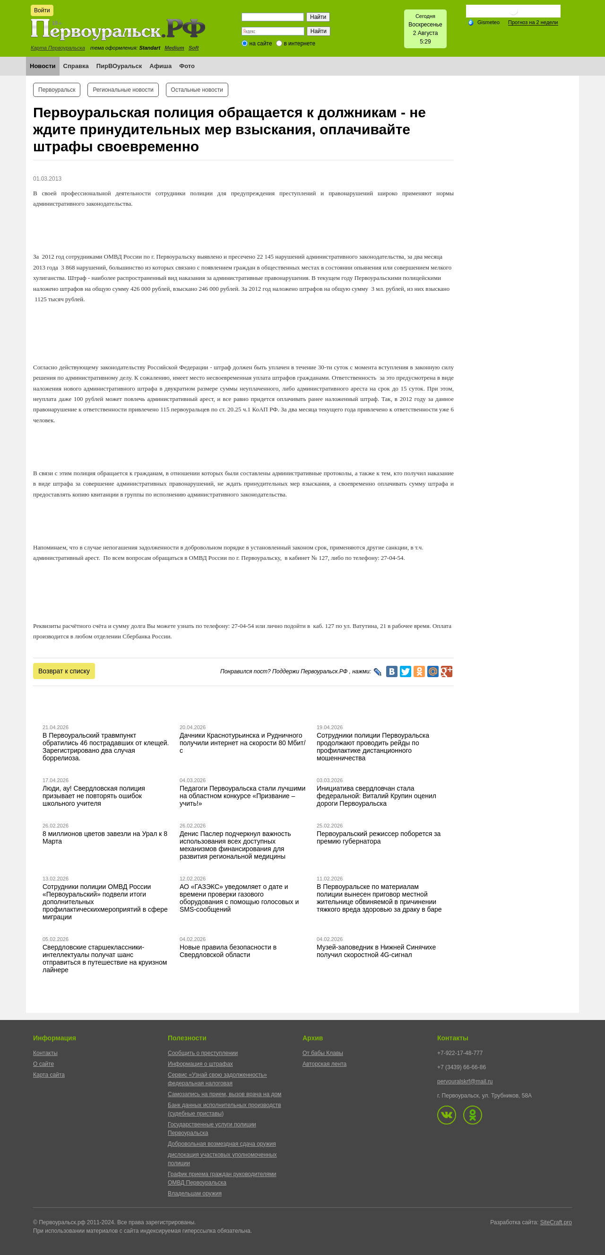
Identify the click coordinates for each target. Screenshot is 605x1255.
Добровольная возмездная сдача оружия (222, 1144)
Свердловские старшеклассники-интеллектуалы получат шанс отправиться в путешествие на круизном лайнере (105, 958)
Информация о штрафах (200, 1064)
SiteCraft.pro (556, 1222)
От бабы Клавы (322, 1053)
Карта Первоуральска (58, 48)
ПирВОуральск (119, 66)
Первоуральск (56, 90)
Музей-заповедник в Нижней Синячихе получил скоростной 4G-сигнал (376, 951)
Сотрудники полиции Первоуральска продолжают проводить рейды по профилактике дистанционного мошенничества (373, 747)
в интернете (299, 43)
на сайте (261, 43)
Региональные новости (123, 90)
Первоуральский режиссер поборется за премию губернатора (379, 837)
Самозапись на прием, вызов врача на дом (224, 1094)
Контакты (45, 1053)
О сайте (43, 1064)
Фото (187, 66)
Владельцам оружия (195, 1193)
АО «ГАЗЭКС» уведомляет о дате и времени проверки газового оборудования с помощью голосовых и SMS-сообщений (239, 898)
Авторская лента (324, 1064)
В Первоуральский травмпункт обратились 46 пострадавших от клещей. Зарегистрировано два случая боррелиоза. (106, 747)
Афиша (160, 66)
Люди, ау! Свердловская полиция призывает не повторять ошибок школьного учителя (94, 795)
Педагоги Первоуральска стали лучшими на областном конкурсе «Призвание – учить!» (242, 795)
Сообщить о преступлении (203, 1053)
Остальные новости (197, 90)
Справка (76, 66)
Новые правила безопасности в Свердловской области (228, 951)
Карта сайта (49, 1075)
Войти (42, 10)
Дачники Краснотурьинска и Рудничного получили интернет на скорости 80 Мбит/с (242, 743)
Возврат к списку (64, 671)
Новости (43, 66)
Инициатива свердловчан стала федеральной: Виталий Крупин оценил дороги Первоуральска (376, 795)
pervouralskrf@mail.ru (465, 1081)
